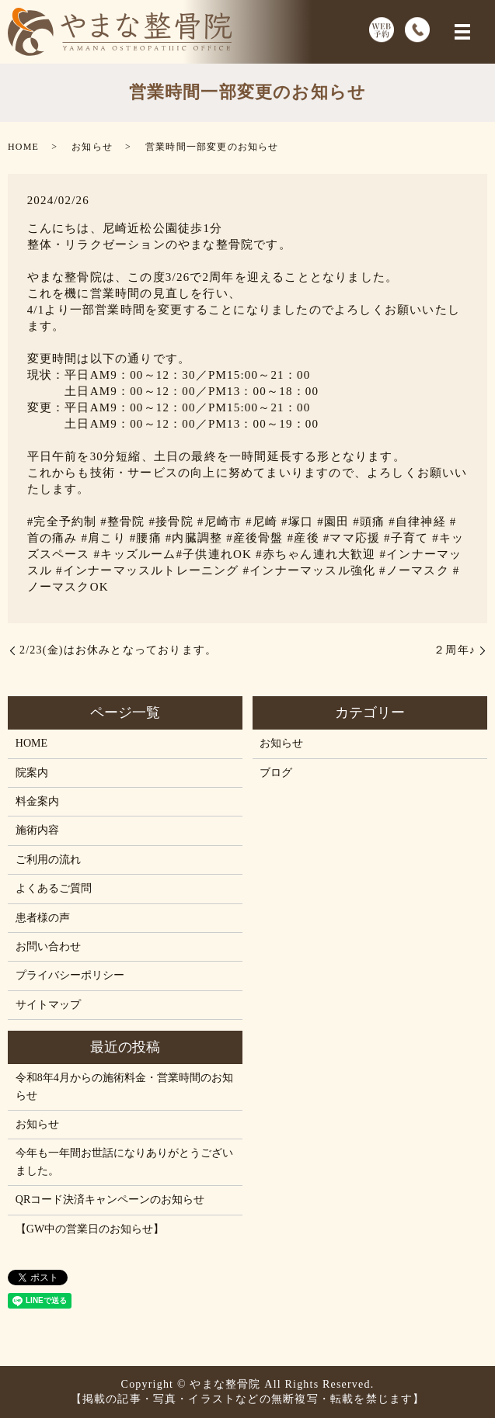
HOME (23, 146)
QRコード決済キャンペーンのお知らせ (110, 1199)
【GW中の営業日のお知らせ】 (90, 1229)
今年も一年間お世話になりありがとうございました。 (124, 1161)
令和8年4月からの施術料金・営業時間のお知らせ (124, 1086)
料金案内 (37, 801)
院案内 (32, 772)
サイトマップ (48, 1005)
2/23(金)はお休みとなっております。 (118, 650)
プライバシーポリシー (70, 975)
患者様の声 (43, 918)
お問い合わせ (48, 946)
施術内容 (37, 830)
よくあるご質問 (54, 888)
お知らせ (92, 146)
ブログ (276, 772)
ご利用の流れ (48, 859)
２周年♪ (455, 650)
